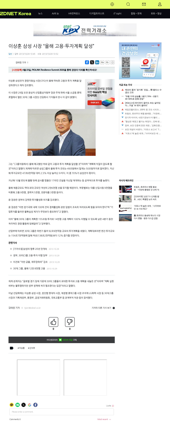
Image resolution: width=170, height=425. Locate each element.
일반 (10, 54)
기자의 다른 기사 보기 (103, 308)
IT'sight (117, 13)
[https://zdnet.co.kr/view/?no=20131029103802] (87, 62)
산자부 (32, 348)
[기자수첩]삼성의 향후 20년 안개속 (30, 249)
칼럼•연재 (136, 13)
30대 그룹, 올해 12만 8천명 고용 (29, 268)
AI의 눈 (55, 13)
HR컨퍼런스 (74, 13)
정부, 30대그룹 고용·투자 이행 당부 (30, 255)
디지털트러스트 (96, 13)
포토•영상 (156, 13)
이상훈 (22, 348)
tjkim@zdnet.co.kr (32, 308)
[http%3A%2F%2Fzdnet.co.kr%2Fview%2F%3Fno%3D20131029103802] (97, 62)
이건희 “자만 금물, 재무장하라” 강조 (30, 262)
